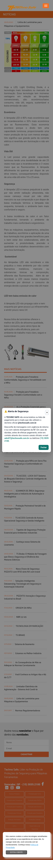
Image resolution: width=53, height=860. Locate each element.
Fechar (44, 447)
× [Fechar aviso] (47, 412)
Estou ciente (16, 852)
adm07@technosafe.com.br (16, 438)
